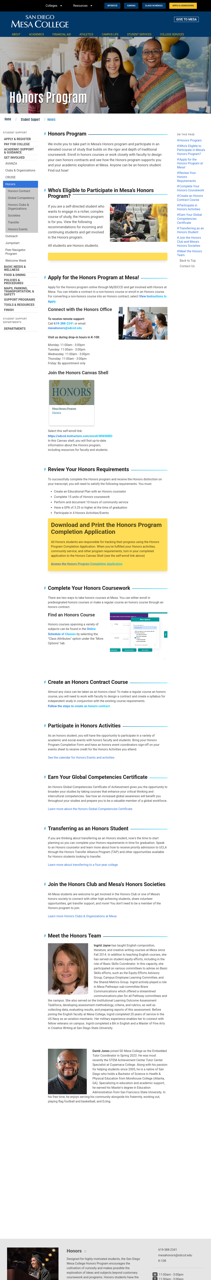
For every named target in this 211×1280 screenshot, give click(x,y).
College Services (172, 34)
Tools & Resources (20, 305)
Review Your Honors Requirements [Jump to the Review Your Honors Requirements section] (186, 177)
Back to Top (188, 260)
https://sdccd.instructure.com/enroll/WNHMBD (80, 436)
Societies (14, 215)
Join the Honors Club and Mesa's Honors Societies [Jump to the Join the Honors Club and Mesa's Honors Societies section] (189, 242)
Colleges (55, 5)
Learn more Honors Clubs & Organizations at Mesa (82, 916)
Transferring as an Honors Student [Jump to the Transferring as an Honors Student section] (190, 230)
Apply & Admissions (183, 5)
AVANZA (11, 163)
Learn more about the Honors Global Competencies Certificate (90, 809)
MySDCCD (112, 5)
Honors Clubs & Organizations (18, 206)
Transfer (13, 222)
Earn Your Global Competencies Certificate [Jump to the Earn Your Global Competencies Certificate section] (189, 219)
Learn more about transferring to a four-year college (83, 865)
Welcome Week (15, 260)
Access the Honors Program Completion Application (87, 564)
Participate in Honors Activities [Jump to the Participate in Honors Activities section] (188, 207)
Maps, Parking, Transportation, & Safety (20, 291)
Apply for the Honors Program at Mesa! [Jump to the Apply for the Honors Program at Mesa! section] (190, 163)
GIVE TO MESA (186, 19)
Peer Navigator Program (15, 252)
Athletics (86, 34)
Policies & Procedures (20, 281)
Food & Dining (20, 275)
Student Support (30, 119)
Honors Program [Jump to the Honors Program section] (190, 140)
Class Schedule (154, 5)
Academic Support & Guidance (20, 150)
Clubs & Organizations (20, 170)
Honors (10, 184)
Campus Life (110, 34)
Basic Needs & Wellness (20, 268)
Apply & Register (20, 139)
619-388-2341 (64, 323)
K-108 (162, 1261)
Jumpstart (12, 243)
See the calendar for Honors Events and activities (81, 757)
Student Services (139, 34)
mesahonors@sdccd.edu (65, 328)
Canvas (131, 5)
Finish (20, 310)
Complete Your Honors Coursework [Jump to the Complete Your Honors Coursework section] (190, 188)
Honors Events (18, 229)
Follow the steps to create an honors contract (79, 706)
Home (8, 119)
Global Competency (21, 198)
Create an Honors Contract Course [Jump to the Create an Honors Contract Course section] (190, 198)
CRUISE (10, 177)
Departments (20, 328)
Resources (83, 5)
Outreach (11, 236)
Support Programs (20, 299)
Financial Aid (62, 34)
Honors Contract (19, 191)
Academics (36, 34)
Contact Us (187, 266)
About (16, 34)
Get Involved (20, 157)
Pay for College (20, 144)
